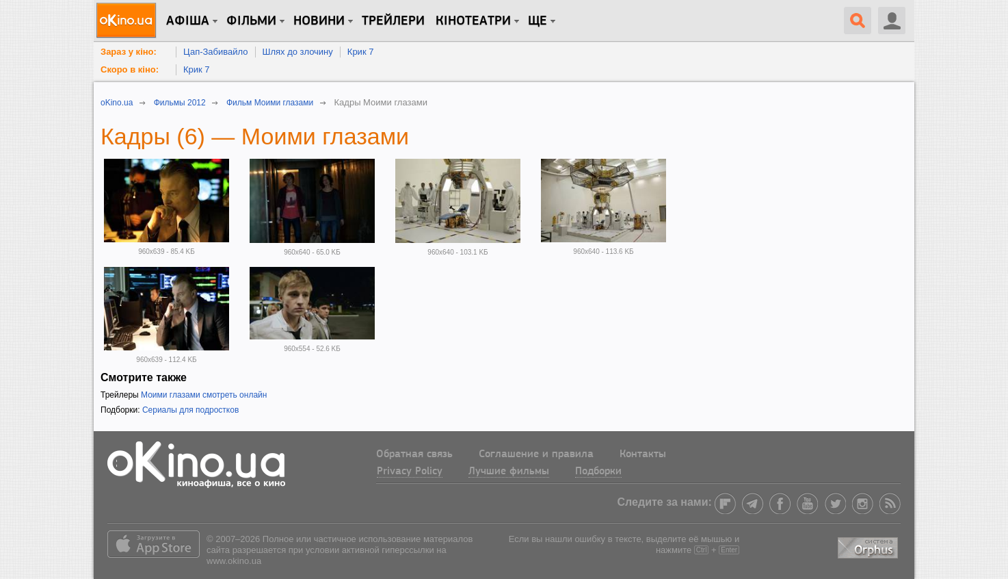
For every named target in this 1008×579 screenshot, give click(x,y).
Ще (537, 21)
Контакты (643, 454)
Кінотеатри (473, 21)
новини (319, 21)
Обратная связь (414, 454)
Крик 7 (360, 52)
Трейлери (393, 21)
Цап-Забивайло (215, 52)
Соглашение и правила (536, 454)
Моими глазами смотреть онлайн (204, 395)
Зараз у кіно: (129, 52)
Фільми (251, 21)
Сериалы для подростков (190, 410)
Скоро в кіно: (130, 69)
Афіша (187, 21)
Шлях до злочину (298, 52)
